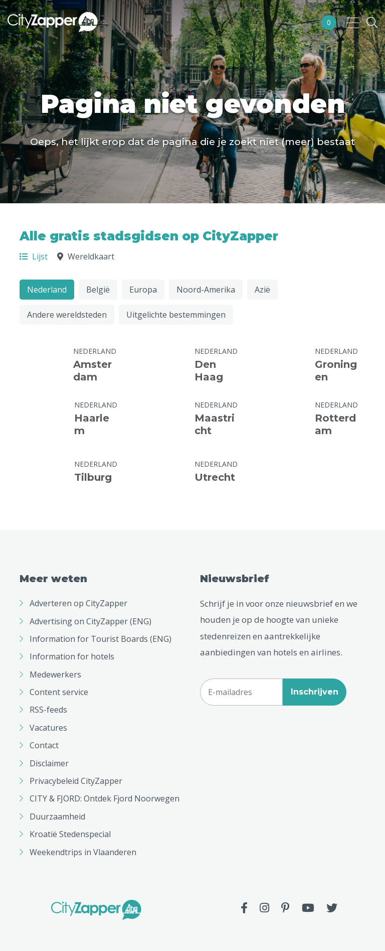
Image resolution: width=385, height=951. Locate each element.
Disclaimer (49, 763)
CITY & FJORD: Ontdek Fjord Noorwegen (104, 798)
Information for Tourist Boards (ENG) (100, 638)
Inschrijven (314, 692)
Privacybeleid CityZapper (76, 780)
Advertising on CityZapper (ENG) (90, 621)
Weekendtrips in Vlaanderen (83, 852)
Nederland (47, 289)
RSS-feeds (48, 709)
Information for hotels (72, 656)
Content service (59, 692)
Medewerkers (55, 674)
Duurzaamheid (57, 816)
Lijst (34, 256)
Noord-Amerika (205, 289)
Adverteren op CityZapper (78, 603)
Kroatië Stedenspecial (70, 834)
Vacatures (48, 727)
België (98, 289)
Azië (262, 289)
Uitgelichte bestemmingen (176, 314)
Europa (143, 289)
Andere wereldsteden (67, 314)
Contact (44, 745)
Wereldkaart (85, 256)
